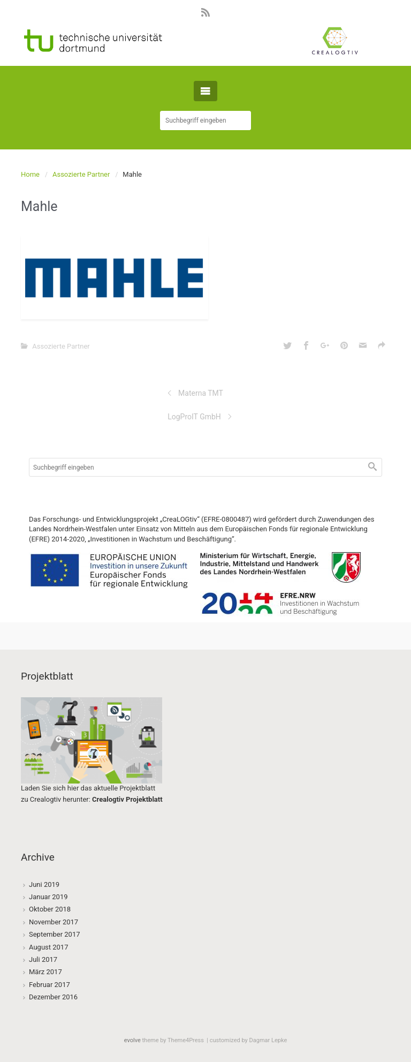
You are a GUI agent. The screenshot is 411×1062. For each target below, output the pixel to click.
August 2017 (48, 947)
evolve (132, 1040)
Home (30, 174)
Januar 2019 (48, 897)
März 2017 (45, 972)
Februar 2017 (49, 985)
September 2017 (54, 934)
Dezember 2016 (53, 997)
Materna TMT (200, 393)
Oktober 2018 (50, 909)
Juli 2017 (43, 959)
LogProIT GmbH (194, 416)
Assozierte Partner (81, 174)
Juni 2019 (44, 884)
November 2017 (53, 922)
